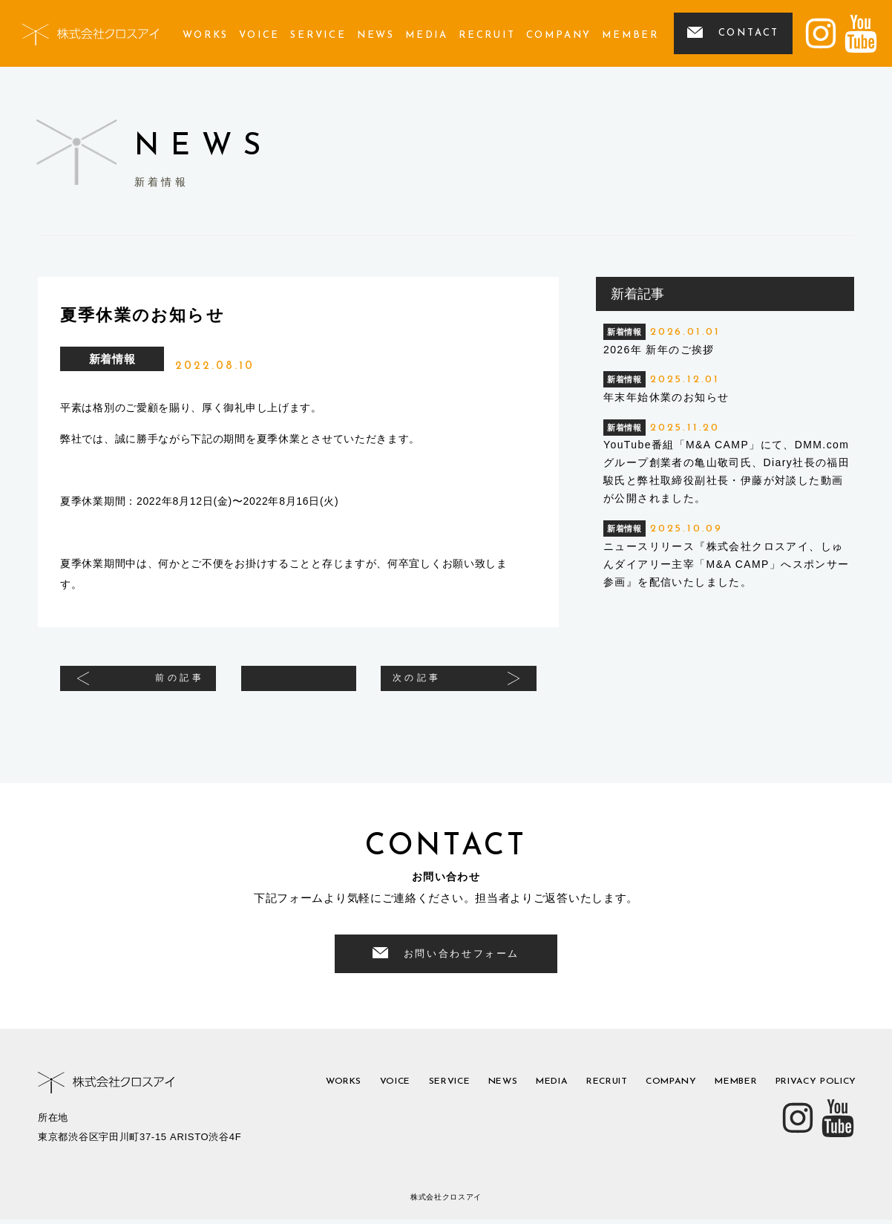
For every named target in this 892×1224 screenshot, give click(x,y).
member (630, 35)
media (426, 35)
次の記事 (434, 684)
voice (259, 35)
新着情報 (112, 359)
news (376, 35)
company (559, 35)
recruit (487, 35)
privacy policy (808, 1088)
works (206, 35)
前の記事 (161, 684)
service (318, 35)
